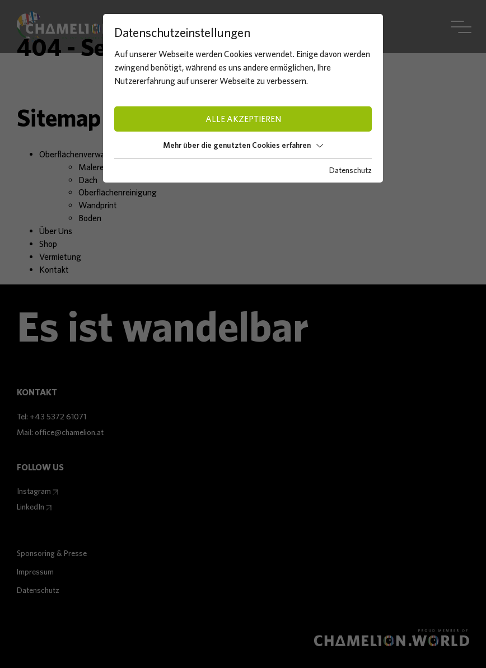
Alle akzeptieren (243, 119)
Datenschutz (350, 170)
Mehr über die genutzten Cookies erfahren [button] (243, 145)
